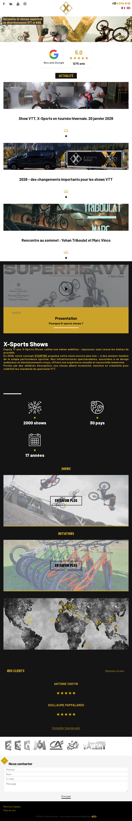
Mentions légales (12, 806)
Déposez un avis (114, 670)
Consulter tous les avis (66, 728)
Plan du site (9, 810)
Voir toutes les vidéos (24, 326)
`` (66, 18)
